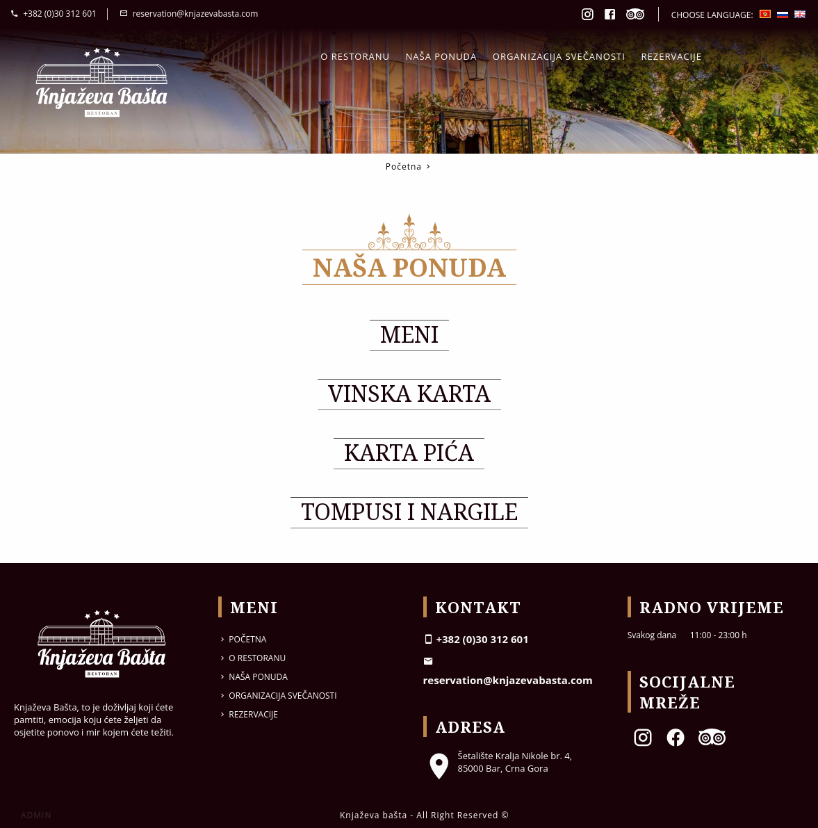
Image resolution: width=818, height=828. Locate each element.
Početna (404, 166)
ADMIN (36, 815)
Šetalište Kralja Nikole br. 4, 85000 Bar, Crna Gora (498, 761)
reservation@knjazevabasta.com (189, 13)
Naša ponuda (441, 56)
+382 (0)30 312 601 (53, 13)
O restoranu (355, 56)
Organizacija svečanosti (559, 56)
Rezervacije (671, 56)
